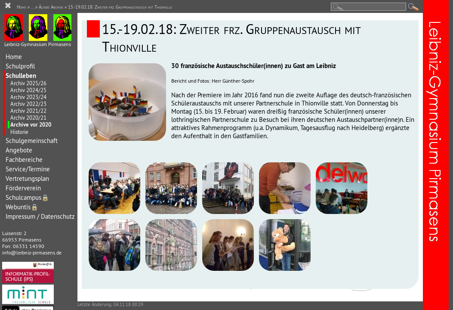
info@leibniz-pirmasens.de (32, 252)
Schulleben (21, 75)
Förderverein (23, 188)
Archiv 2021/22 (28, 110)
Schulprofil (20, 66)
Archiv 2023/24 (28, 96)
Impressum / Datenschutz (40, 216)
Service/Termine (28, 169)
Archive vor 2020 (30, 124)
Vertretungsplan (27, 178)
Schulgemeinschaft (32, 140)
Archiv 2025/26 (28, 83)
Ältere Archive (51, 7)
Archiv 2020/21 (28, 117)
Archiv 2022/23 (28, 103)
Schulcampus (27, 197)
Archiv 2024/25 (28, 90)
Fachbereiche (24, 159)
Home (14, 57)
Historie (19, 131)
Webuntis (22, 207)
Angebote (19, 150)
